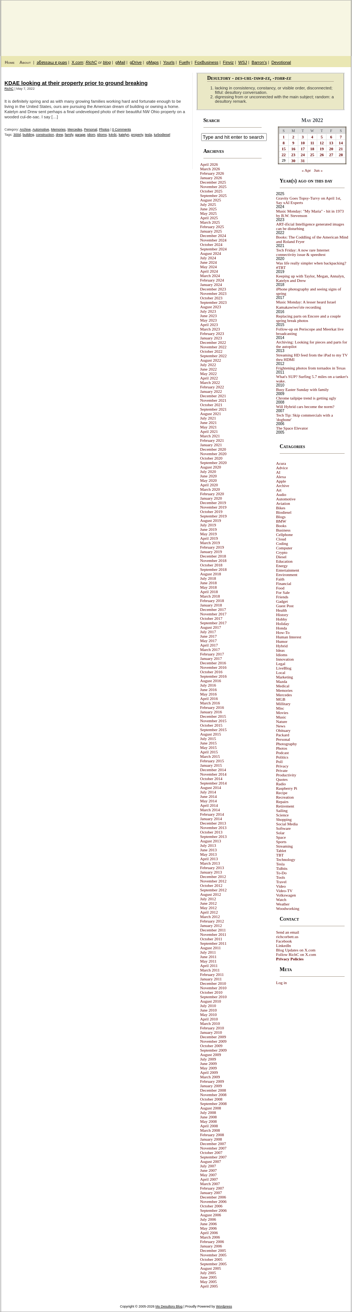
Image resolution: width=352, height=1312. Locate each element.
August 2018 (210, 574)
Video (281, 886)
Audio (281, 494)
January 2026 (211, 177)
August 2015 (210, 734)
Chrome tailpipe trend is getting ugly (306, 398)
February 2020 (212, 493)
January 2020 (211, 498)
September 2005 (213, 1264)
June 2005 (208, 1277)
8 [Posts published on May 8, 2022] (284, 143)
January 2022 (211, 391)
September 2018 (213, 569)
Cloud (281, 539)
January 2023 (211, 338)
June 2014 (208, 796)
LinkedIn (283, 945)
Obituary (283, 730)
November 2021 (213, 400)
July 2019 (208, 525)
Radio (281, 784)
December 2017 (213, 609)
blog (107, 62)
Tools (280, 877)
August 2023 (210, 307)
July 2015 (208, 738)
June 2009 (208, 1063)
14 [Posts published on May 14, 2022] (341, 143)
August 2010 (210, 1001)
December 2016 (213, 663)
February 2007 (212, 1188)
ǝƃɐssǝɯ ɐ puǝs (52, 62)
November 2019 (213, 507)
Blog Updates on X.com (295, 950)
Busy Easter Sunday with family (302, 389)
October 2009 (211, 1045)
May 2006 (208, 1228)
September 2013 (213, 836)
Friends (282, 597)
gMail (120, 62)
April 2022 (209, 378)
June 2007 (208, 1170)
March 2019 (210, 542)
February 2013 (212, 867)
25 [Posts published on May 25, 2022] (312, 154)
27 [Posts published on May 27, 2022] (331, 154)
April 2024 (209, 271)
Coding (282, 543)
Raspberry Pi (286, 788)
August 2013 (210, 841)
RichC (91, 62)
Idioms (282, 654)
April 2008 (209, 1126)
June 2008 (208, 1117)
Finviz (228, 62)
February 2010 (212, 1028)
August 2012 (210, 894)
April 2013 (209, 858)
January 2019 (211, 551)
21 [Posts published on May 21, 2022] (341, 149)
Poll (279, 761)
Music (281, 717)
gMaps (152, 62)
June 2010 (208, 1010)
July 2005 (208, 1272)
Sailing (282, 810)
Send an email (287, 932)
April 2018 (209, 591)
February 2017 (212, 654)
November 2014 (213, 774)
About (25, 62)
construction (45, 135)
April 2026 (209, 164)
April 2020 (209, 485)
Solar (280, 833)
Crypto (282, 552)
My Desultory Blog (279, 24)
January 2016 (211, 712)
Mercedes (74, 129)
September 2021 (213, 409)
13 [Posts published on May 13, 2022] (331, 143)
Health (281, 610)
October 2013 (211, 832)
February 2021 (212, 440)
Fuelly (184, 62)
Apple (281, 481)
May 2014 (208, 801)
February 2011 (212, 974)
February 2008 (212, 1134)
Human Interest (288, 637)
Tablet (281, 850)
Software (283, 828)
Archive (25, 129)
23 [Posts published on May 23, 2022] (293, 154)
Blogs (281, 516)
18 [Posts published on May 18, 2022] (312, 149)
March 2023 (210, 329)
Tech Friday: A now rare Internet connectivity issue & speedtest (302, 252)
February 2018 (212, 600)
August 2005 (210, 1268)
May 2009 (208, 1068)
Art (279, 490)
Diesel (281, 557)
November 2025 (213, 186)
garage (80, 135)
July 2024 (208, 258)
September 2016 (213, 676)
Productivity (286, 775)
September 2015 (213, 729)
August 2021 (210, 413)
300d (17, 135)
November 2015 (213, 721)
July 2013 (208, 845)
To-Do (281, 873)
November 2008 (213, 1094)
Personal (90, 129)
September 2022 (213, 356)
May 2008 (208, 1121)
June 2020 (208, 476)
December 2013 (213, 823)
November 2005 (213, 1255)
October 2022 (211, 351)
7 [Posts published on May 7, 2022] (341, 137)
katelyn (124, 135)
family (69, 135)
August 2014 (210, 787)
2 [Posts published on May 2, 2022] (293, 137)
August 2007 (210, 1161)
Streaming (284, 846)
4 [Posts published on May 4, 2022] (312, 137)
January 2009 (211, 1086)
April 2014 (209, 805)
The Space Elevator (292, 428)
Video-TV (284, 890)
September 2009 (213, 1050)
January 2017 (211, 658)
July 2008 (208, 1112)
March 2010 (210, 1023)
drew (59, 135)
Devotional (281, 62)
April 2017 (209, 645)
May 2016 (208, 694)
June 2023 (208, 315)
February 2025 (212, 226)
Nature (281, 721)
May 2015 (208, 747)
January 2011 (211, 979)
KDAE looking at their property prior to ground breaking (75, 83)
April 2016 (209, 698)
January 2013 (211, 872)
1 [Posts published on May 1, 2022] (284, 137)
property (137, 135)
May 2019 (208, 534)
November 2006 (213, 1201)
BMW (281, 521)
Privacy (282, 766)
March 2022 (210, 382)
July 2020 (208, 471)
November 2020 (213, 453)
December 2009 (213, 1037)
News (280, 726)
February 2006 (212, 1241)
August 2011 (210, 948)
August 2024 (210, 253)
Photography (286, 744)
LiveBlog (284, 668)
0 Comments (121, 129)
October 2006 (211, 1206)
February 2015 (212, 761)
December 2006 (213, 1197)
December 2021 (213, 396)
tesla (148, 135)
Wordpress (224, 1306)
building (28, 135)
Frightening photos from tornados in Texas (311, 368)
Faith (280, 579)
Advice (282, 468)
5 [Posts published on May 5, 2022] (322, 137)
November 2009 (213, 1041)
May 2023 (208, 320)
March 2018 (210, 596)
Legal (280, 663)
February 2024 (212, 280)
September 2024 (213, 249)
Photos (104, 129)
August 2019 (210, 520)
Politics (282, 757)
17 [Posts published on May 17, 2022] (303, 149)
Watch (281, 899)
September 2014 (213, 783)
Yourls (169, 62)
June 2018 (208, 583)
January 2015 (211, 765)
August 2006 (210, 1215)
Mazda (281, 681)
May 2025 (208, 213)
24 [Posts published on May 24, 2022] (303, 154)
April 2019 (209, 538)
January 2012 (211, 925)
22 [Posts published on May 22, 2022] (284, 154)
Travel (281, 881)
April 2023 (209, 324)
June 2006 (208, 1223)
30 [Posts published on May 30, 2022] (293, 160)
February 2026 (212, 173)
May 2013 (208, 854)
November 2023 (213, 293)
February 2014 (212, 814)
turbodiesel (162, 135)
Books (281, 525)
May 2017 (208, 640)
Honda (281, 628)
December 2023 (213, 289)
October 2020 (211, 458)
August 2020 (210, 467)
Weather (282, 904)
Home (9, 62)
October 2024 (211, 244)
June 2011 (208, 956)
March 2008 (210, 1130)
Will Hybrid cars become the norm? (305, 406)
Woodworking (287, 908)
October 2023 (211, 298)
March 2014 (210, 810)
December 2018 (213, 556)
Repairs (282, 801)
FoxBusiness (206, 62)
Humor (282, 641)
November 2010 (213, 988)
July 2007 (208, 1166)
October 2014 (211, 778)
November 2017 (213, 614)
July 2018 (208, 578)
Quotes (282, 779)
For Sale (283, 592)
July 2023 (208, 311)
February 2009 (212, 1081)
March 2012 (210, 916)
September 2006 (213, 1210)
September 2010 (213, 996)
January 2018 (211, 605)
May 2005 (208, 1281)
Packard (282, 735)
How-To (283, 632)
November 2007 (213, 1148)
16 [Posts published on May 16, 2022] (293, 149)
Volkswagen (286, 895)
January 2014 (211, 818)
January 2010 (211, 1032)
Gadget (282, 601)
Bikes (280, 508)
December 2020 (213, 449)
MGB (280, 699)
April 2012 (209, 912)
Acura (281, 463)
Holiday (282, 623)
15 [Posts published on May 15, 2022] (284, 149)
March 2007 (210, 1183)
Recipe (282, 792)
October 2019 (211, 511)
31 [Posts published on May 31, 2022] (303, 160)
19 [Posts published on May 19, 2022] (322, 149)
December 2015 (213, 716)
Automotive (41, 129)
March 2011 (210, 970)
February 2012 (212, 921)
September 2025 (213, 195)
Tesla (280, 864)
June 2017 (208, 636)
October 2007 (211, 1152)
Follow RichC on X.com (296, 954)
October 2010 (211, 992)
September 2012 (213, 890)
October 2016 (211, 672)
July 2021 (208, 418)
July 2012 (208, 899)
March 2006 (210, 1237)
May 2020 (208, 480)
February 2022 (212, 387)
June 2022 (208, 369)
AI (278, 472)
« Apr (306, 170)
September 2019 (213, 516)
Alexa (281, 476)
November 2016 (213, 667)
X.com (77, 62)
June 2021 (208, 422)
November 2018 (213, 560)
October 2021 (211, 404)
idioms (102, 135)
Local (280, 672)
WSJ (242, 62)
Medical (282, 686)
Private (282, 770)
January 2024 (211, 284)
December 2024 (213, 235)
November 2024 (213, 240)
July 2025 (208, 204)
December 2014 (213, 769)
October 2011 (211, 939)
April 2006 (209, 1232)
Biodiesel (284, 512)
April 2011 (209, 965)
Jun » (318, 170)
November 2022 (213, 347)
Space (281, 837)
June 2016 (208, 689)
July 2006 (208, 1219)
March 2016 (210, 703)
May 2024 (208, 266)
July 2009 (208, 1059)
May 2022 (208, 373)
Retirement (285, 806)
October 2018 (211, 565)
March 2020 (210, 489)
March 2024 (210, 275)
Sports (281, 841)
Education (284, 561)
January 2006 (211, 1246)
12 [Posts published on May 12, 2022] (322, 143)
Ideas (280, 650)
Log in (281, 982)
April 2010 (209, 1019)
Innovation (285, 659)
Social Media (287, 824)
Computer (284, 548)
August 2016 (210, 680)
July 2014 (208, 792)
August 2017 (210, 627)
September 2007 (213, 1157)
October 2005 (211, 1259)
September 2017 (213, 623)
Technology (285, 859)
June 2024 (208, 262)
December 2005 (213, 1250)
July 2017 (208, 631)
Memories (58, 129)
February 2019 (212, 547)
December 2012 (213, 876)
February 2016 (212, 707)
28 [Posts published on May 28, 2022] (341, 154)
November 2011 (213, 934)
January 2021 (211, 445)
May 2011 (208, 961)
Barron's (259, 62)
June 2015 (208, 743)
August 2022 (210, 360)
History (282, 614)
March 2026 (210, 169)
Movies (282, 712)
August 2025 (210, 200)
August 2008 (210, 1108)
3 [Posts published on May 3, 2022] (303, 137)
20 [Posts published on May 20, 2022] (331, 149)
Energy (282, 565)
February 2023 (212, 333)
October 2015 (211, 725)
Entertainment (287, 570)
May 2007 (208, 1175)
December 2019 (213, 502)
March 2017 (210, 649)
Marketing (284, 677)
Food (280, 588)
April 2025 (209, 218)
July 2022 (208, 364)
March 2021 (210, 436)
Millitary (283, 703)
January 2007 (211, 1192)
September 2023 (213, 302)
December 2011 (213, 930)
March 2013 (210, 863)
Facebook (284, 941)
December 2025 (213, 182)
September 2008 (213, 1103)
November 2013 (213, 827)
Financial (283, 583)
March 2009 (210, 1077)
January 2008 (211, 1139)
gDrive (136, 62)
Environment (286, 574)
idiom (91, 135)
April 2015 (209, 752)
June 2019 (208, 529)
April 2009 (209, 1072)
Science (282, 815)
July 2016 (208, 685)
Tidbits (282, 868)
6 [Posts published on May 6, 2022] (331, 137)
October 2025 (211, 191)
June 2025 (208, 209)
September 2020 (213, 462)
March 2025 (210, 222)
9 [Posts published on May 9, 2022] (293, 143)
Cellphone (284, 534)
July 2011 (208, 952)
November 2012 (213, 881)
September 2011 (213, 943)
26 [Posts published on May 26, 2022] (322, 154)
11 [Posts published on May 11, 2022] (312, 143)
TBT (280, 855)
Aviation (283, 503)
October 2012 (211, 885)
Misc (280, 708)
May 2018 (208, 587)
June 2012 (208, 903)
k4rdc (113, 135)
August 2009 (210, 1054)
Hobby (281, 619)
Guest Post (284, 606)
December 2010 (213, 983)
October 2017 (211, 618)
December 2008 (213, 1090)
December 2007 (213, 1143)
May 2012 (208, 907)
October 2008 (211, 1099)
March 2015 (210, 756)
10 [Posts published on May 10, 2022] (303, 143)
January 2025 (211, 231)
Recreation (285, 797)
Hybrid (282, 646)
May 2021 (208, 427)
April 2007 (209, 1179)
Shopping (284, 819)
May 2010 (208, 1014)
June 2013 (208, 850)
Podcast (282, 752)
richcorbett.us (287, 936)
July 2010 (208, 1005)
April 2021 (209, 431)
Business (283, 530)
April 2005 (209, 1286)
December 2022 (213, 342)
